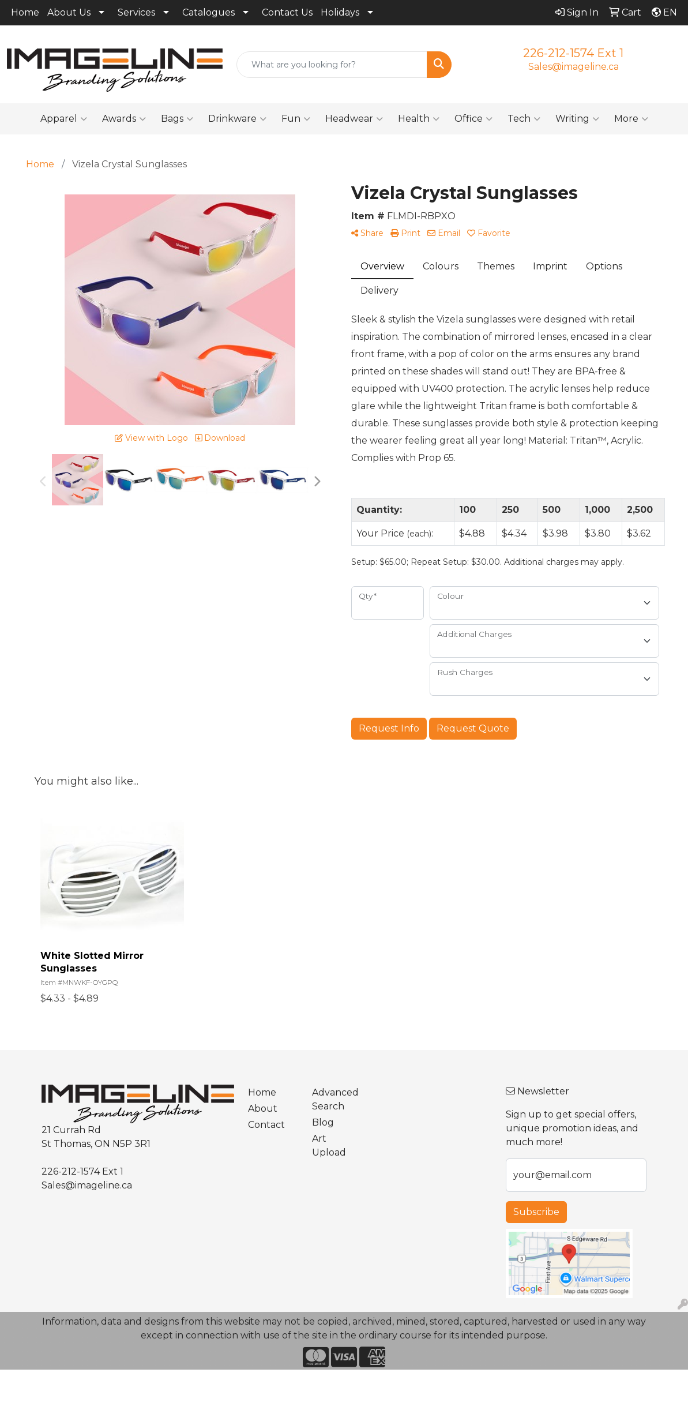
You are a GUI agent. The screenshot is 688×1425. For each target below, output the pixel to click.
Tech (523, 119)
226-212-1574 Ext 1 (573, 53)
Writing (577, 119)
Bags (177, 119)
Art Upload (329, 1145)
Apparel (63, 119)
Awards (124, 119)
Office (473, 119)
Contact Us (287, 12)
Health (418, 119)
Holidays (340, 12)
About (262, 1108)
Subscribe (536, 1211)
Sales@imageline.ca (573, 66)
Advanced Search (335, 1099)
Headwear (354, 119)
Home (25, 12)
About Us (69, 12)
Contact (266, 1124)
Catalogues (208, 12)
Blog (323, 1122)
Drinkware (237, 119)
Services (136, 12)
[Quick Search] (332, 64)
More (631, 119)
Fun (295, 119)
